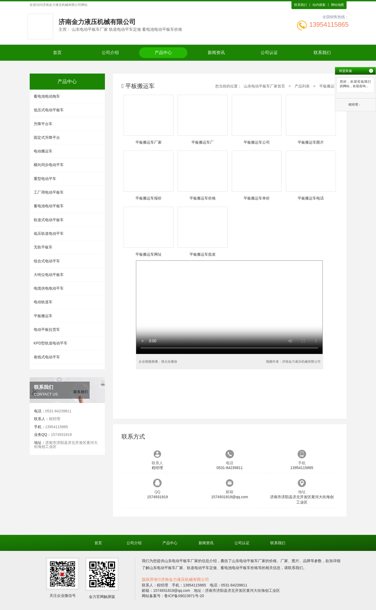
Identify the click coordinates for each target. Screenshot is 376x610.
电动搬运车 (43, 151)
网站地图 (337, 4)
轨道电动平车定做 (202, 568)
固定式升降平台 (47, 137)
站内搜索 (319, 4)
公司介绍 (110, 52)
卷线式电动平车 (47, 357)
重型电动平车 (45, 179)
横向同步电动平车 (49, 165)
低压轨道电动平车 (49, 233)
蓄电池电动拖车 (47, 96)
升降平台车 (43, 124)
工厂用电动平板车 (49, 192)
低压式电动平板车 (49, 110)
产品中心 (163, 52)
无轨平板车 (43, 247)
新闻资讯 (216, 52)
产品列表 (302, 86)
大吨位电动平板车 (49, 275)
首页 (57, 52)
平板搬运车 (43, 316)
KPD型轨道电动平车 (51, 343)
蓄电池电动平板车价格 (239, 568)
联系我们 (300, 4)
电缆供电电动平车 (49, 288)
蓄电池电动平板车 (49, 206)
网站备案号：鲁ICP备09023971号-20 (173, 596)
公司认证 (269, 52)
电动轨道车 (43, 302)
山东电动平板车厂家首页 (264, 86)
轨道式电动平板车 (49, 220)
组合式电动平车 (47, 261)
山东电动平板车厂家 (181, 561)
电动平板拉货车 (47, 329)
